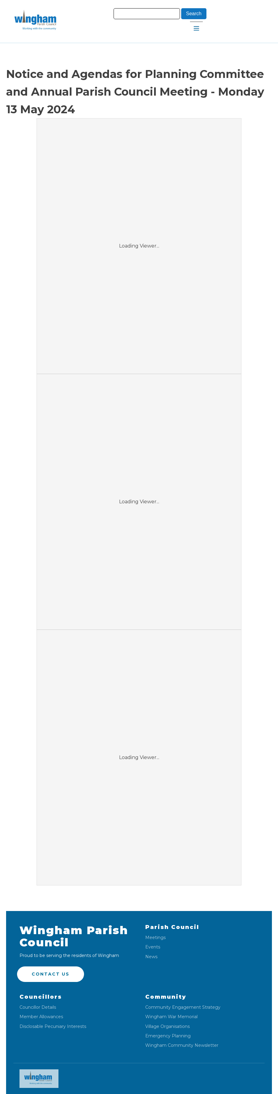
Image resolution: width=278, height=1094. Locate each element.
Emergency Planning (168, 1036)
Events (152, 947)
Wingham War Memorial (171, 1017)
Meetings (155, 937)
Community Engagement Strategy (182, 1007)
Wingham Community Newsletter (181, 1045)
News (151, 957)
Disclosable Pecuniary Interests (52, 1026)
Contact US (50, 974)
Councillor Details (37, 1007)
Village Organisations (167, 1026)
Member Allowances (41, 1017)
